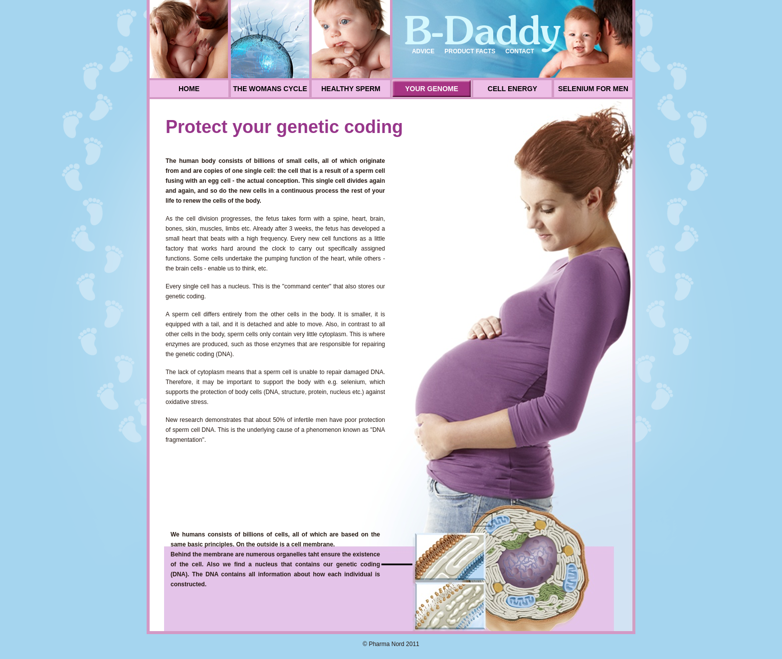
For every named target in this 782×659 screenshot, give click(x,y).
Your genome (431, 89)
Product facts (469, 51)
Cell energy (512, 89)
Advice (423, 51)
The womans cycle (270, 89)
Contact (519, 51)
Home (189, 89)
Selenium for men (593, 89)
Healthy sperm (351, 89)
